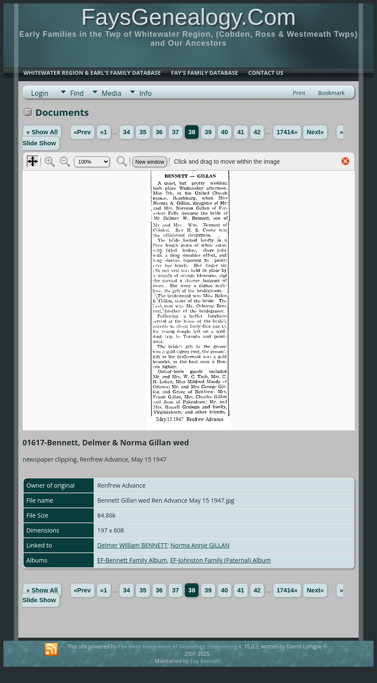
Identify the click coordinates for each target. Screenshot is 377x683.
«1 (103, 132)
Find (77, 93)
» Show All (42, 132)
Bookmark (331, 93)
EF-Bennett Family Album (132, 560)
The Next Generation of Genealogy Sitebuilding (177, 646)
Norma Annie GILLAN (199, 545)
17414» (287, 132)
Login (40, 93)
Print (299, 93)
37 (175, 132)
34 (126, 132)
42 (257, 132)
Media (111, 93)
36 (159, 132)
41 (240, 132)
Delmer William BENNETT (132, 545)
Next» (315, 132)
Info (145, 93)
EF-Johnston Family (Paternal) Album (220, 560)
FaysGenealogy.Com (188, 16)
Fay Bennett (205, 661)
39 (208, 132)
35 (142, 132)
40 (224, 132)
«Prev (82, 132)
